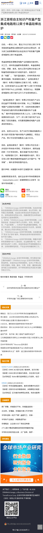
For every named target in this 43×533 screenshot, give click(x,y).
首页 (3, 10)
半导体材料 (28, 277)
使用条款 (15, 489)
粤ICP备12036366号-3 (20, 530)
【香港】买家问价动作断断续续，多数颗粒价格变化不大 (22, 389)
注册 (23, 3)
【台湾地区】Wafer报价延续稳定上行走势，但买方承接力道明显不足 (22, 376)
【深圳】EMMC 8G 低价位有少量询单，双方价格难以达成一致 (22, 369)
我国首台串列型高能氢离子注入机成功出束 (16, 348)
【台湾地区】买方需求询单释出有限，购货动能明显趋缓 (22, 392)
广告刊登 (25, 489)
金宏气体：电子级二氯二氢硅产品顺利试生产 (17, 334)
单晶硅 (20, 277)
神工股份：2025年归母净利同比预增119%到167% (19, 317)
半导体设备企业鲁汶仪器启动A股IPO (14, 320)
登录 (30, 3)
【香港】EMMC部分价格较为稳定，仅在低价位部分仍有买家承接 (22, 373)
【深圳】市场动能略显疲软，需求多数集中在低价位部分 (22, 386)
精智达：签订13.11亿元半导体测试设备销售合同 (18, 313)
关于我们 (6, 489)
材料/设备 (16, 10)
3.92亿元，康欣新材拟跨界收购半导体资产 (16, 324)
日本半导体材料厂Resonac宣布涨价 (14, 344)
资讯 (8, 10)
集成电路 (13, 277)
